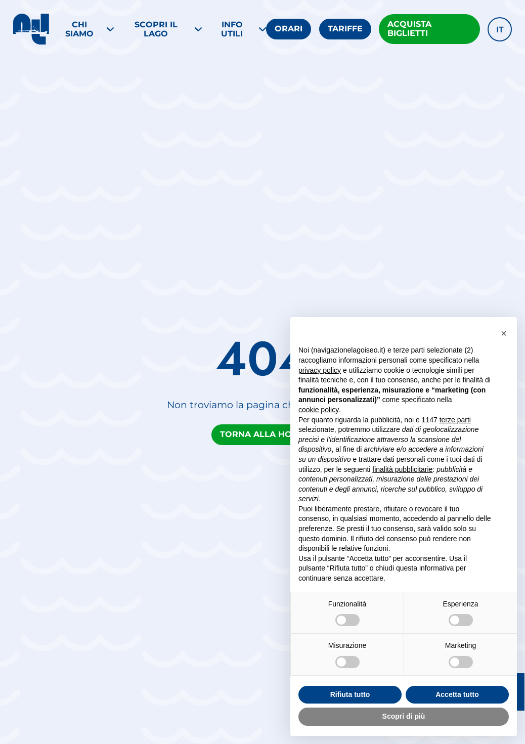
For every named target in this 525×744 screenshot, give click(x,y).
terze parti (455, 420)
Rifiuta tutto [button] (350, 694)
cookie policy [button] (318, 410)
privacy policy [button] (319, 370)
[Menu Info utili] (238, 29)
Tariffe (345, 28)
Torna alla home (262, 434)
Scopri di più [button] (403, 716)
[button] (500, 29)
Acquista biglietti (409, 28)
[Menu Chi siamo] (85, 29)
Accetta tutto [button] (457, 694)
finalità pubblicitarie (402, 469)
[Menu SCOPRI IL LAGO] (161, 29)
